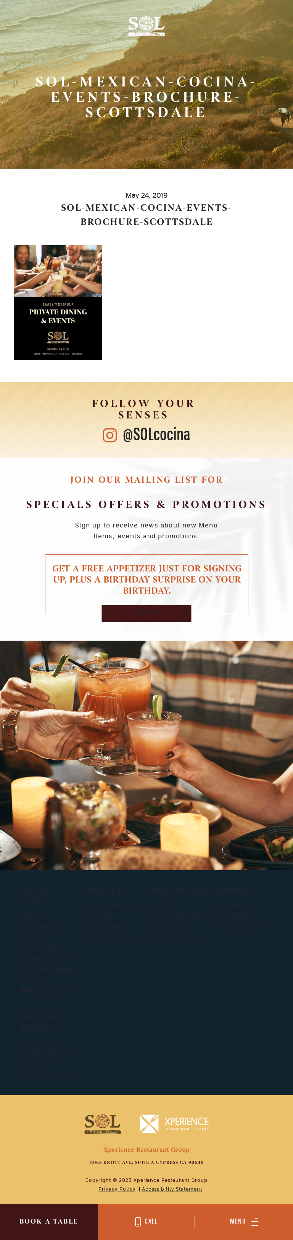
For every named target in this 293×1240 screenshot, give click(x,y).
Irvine (233, 891)
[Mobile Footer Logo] (102, 1124)
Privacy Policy (116, 1189)
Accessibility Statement (172, 1189)
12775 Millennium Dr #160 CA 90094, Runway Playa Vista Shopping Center (46, 948)
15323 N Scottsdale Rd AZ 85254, (176, 916)
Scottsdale (180, 891)
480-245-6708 (175, 937)
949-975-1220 (240, 927)
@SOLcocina (156, 435)
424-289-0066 (45, 991)
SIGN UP (146, 613)
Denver (104, 891)
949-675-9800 (45, 1074)
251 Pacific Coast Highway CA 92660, (46, 1053)
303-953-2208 (110, 937)
